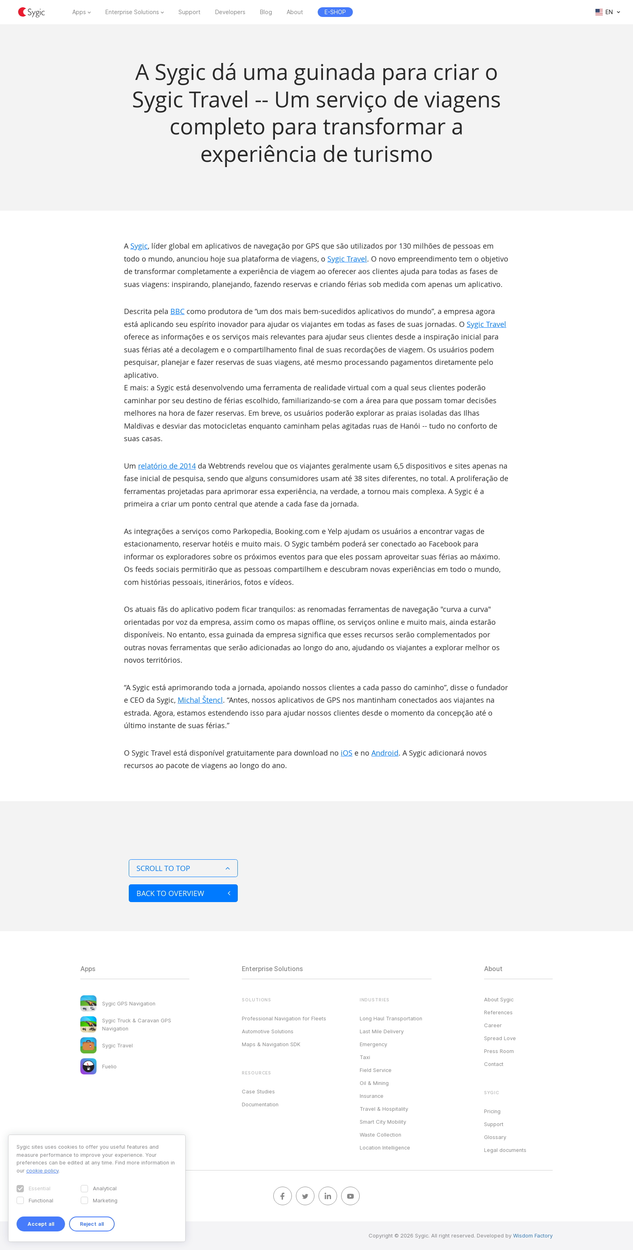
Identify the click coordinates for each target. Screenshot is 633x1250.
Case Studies (258, 1091)
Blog (266, 12)
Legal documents (505, 1150)
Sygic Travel (347, 259)
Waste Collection (380, 1134)
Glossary (495, 1137)
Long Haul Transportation (391, 1018)
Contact (493, 1064)
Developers (230, 12)
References (498, 1012)
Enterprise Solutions (132, 12)
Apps (79, 12)
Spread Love (500, 1038)
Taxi (365, 1057)
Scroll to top (183, 868)
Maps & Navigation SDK (271, 1044)
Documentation (260, 1104)
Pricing (492, 1111)
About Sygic (499, 999)
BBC (177, 311)
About (295, 12)
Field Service (376, 1070)
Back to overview (183, 893)
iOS (346, 753)
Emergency (373, 1044)
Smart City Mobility (383, 1121)
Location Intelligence (385, 1147)
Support (189, 12)
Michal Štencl (200, 700)
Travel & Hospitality (384, 1109)
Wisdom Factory (533, 1235)
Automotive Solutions (267, 1031)
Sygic (139, 246)
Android (384, 753)
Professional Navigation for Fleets (284, 1018)
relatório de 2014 (167, 466)
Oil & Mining (374, 1083)
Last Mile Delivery (382, 1031)
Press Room (499, 1051)
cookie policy (42, 1170)
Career (493, 1025)
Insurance (372, 1096)
